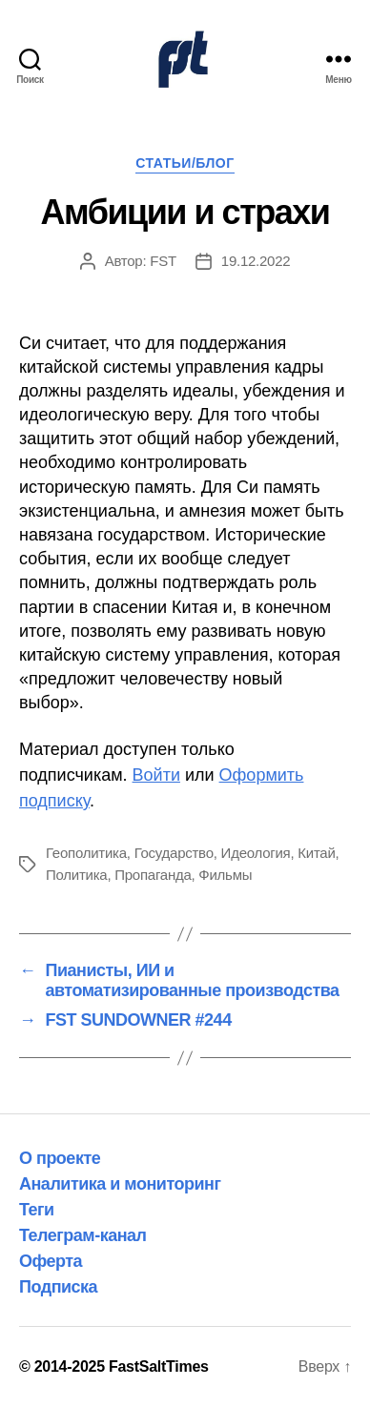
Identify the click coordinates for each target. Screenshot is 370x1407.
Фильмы (225, 875)
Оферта (50, 1261)
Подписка (58, 1286)
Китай (316, 853)
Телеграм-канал (83, 1235)
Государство (174, 853)
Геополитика (86, 853)
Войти (156, 775)
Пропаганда (152, 875)
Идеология (256, 853)
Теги (36, 1209)
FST (163, 261)
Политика (76, 875)
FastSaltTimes (159, 1366)
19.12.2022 (256, 261)
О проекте (59, 1158)
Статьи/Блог (184, 163)
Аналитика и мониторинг (119, 1183)
